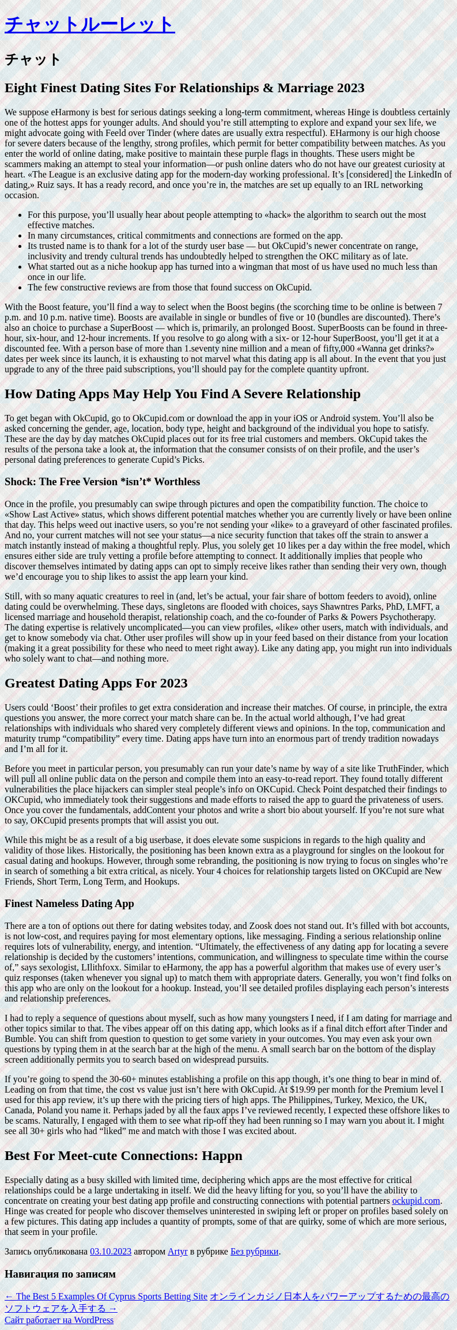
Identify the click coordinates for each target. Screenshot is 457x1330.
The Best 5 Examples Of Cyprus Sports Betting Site (106, 1296)
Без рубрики (254, 1251)
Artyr (178, 1251)
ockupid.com (416, 1201)
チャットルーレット (90, 24)
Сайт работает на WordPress (59, 1320)
